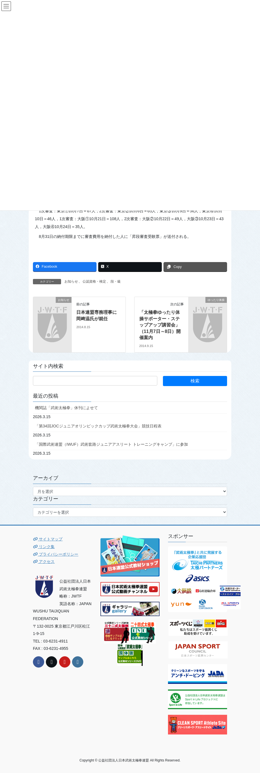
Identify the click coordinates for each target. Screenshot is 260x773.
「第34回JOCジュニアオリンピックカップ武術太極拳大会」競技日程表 (98, 426)
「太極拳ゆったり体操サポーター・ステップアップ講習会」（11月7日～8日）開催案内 (160, 325)
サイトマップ (47, 539)
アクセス (44, 561)
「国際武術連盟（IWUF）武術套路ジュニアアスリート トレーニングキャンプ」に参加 (111, 444)
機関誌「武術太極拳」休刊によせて (66, 407)
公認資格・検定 (94, 281)
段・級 (116, 281)
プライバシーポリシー (55, 554)
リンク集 (44, 546)
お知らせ (71, 281)
